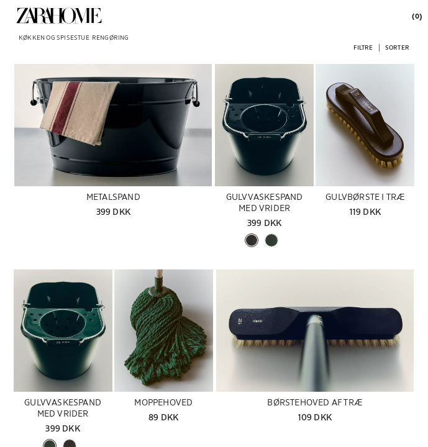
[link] (59, 15)
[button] (363, 47)
